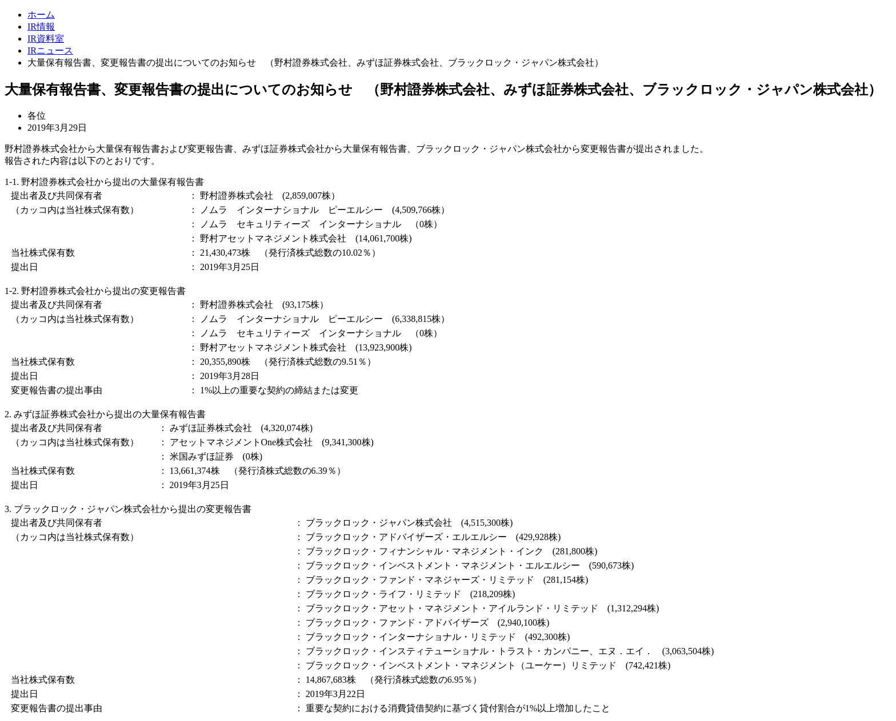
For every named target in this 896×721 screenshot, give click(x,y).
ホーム (41, 14)
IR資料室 (45, 38)
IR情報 (41, 26)
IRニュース (50, 50)
